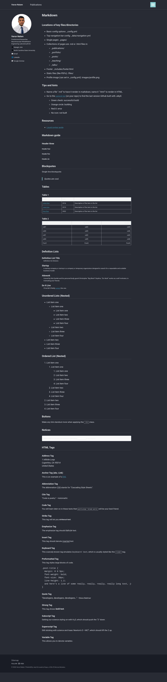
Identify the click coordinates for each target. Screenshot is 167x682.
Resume (63, 4)
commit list (61, 97)
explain (57, 293)
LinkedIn (15, 59)
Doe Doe (46, 215)
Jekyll (35, 676)
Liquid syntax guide (55, 129)
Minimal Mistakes (60, 676)
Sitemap (15, 670)
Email (14, 56)
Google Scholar (17, 63)
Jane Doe (46, 211)
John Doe (46, 207)
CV (72, 4)
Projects (51, 4)
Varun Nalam (17, 4)
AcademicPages (44, 676)
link (65, 484)
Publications (37, 4)
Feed (21, 673)
